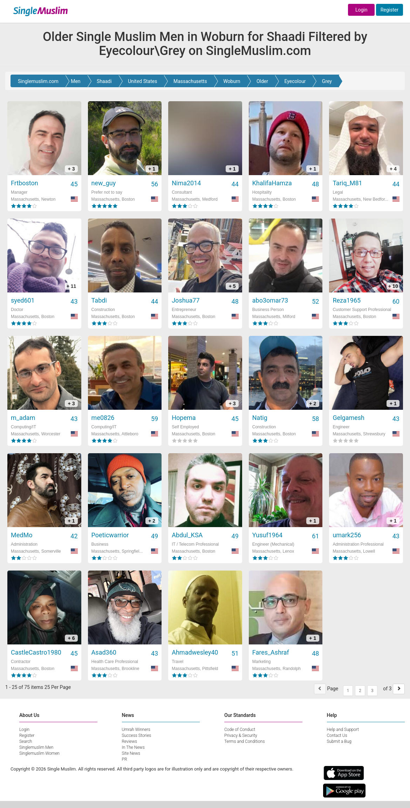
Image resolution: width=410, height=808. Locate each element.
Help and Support (343, 729)
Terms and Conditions (244, 741)
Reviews (129, 741)
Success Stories (136, 735)
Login (361, 10)
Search (25, 741)
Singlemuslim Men (36, 747)
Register (389, 10)
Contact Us (337, 735)
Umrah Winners (136, 729)
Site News (131, 753)
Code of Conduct (239, 729)
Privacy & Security (240, 735)
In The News (133, 747)
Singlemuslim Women (39, 753)
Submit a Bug (339, 741)
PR (124, 759)
